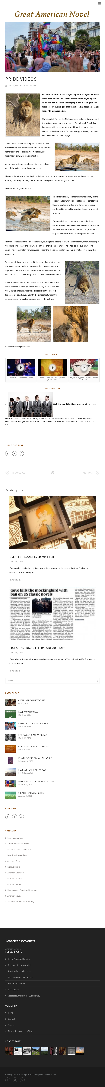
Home (10, 1012)
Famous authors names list (19, 965)
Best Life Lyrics (14, 989)
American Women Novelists (19, 971)
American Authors (14, 884)
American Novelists (15, 878)
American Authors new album (33, 723)
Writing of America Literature (33, 746)
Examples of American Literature (35, 758)
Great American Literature (31, 700)
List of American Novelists (19, 959)
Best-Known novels (28, 712)
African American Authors (18, 843)
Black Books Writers (16, 983)
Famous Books (13, 867)
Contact (11, 1019)
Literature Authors (15, 838)
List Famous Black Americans (32, 735)
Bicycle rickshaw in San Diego (20, 1031)
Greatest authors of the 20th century (24, 995)
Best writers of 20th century (20, 977)
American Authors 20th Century (20, 901)
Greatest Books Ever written (31, 557)
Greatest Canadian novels (31, 793)
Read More (15, 580)
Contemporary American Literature (22, 890)
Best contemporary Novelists (33, 770)
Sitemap (11, 1025)
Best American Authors (17, 855)
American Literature (15, 872)
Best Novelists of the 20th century (36, 781)
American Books (29, 86)
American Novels (14, 896)
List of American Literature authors (37, 648)
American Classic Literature (19, 849)
